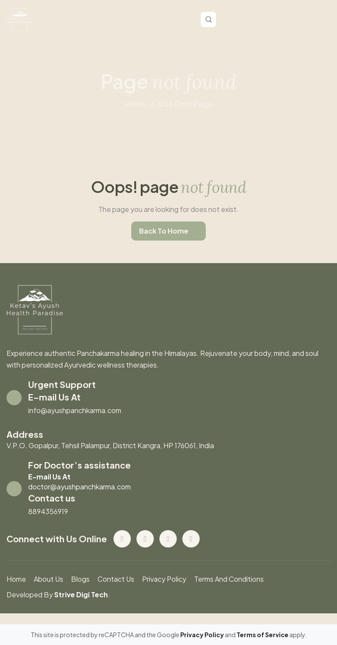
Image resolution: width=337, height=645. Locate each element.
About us (48, 578)
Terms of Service (263, 634)
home (135, 104)
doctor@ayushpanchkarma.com (79, 486)
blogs (80, 578)
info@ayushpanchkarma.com (74, 410)
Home (16, 578)
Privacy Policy (164, 578)
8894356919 (48, 511)
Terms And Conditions (229, 578)
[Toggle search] (208, 19)
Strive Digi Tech (81, 594)
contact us (115, 578)
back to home (163, 230)
